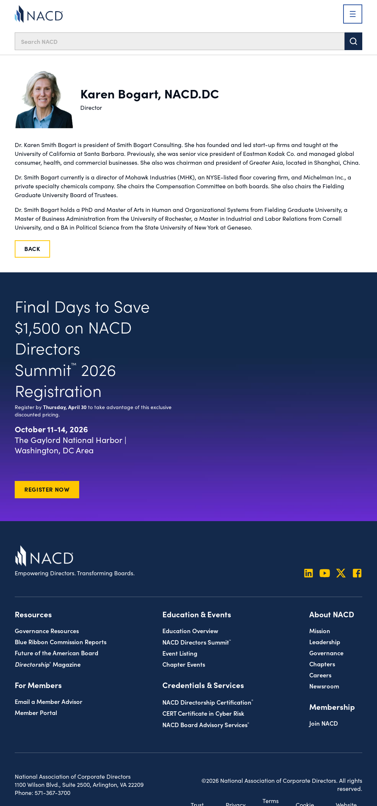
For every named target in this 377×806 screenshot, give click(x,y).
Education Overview (190, 630)
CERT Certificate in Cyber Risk (203, 713)
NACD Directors (196, 642)
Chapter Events (183, 664)
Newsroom (324, 685)
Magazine (48, 664)
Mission (319, 630)
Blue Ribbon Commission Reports (60, 641)
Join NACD (323, 723)
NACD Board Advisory (205, 724)
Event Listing (179, 653)
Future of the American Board (56, 652)
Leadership (324, 641)
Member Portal (36, 712)
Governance (326, 652)
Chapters (322, 663)
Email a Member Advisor (48, 701)
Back (32, 248)
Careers (320, 674)
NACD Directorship (207, 702)
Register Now (47, 489)
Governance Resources (47, 630)
